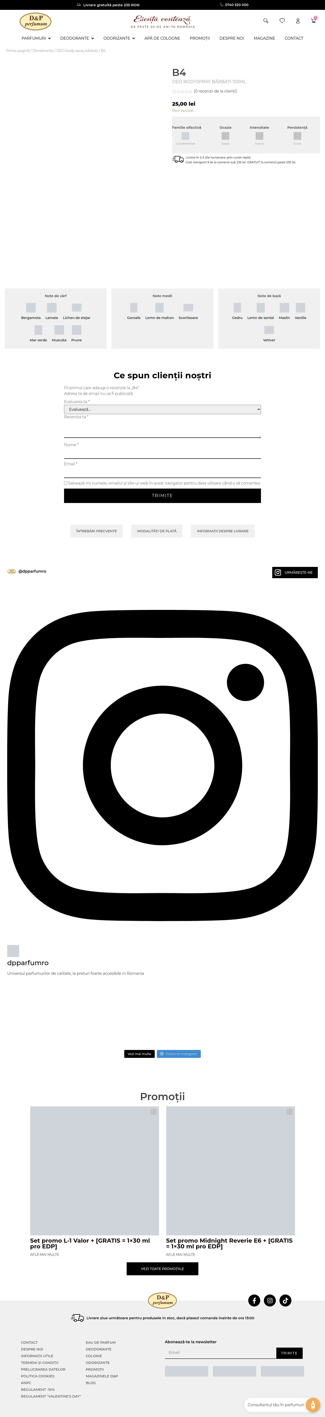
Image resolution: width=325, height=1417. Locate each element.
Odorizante (98, 1343)
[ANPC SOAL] (234, 1352)
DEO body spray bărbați (77, 51)
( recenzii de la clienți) (215, 91)
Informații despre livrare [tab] (222, 513)
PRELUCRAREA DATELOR (43, 1350)
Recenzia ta (76, 399)
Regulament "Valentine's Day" (51, 1377)
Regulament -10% (38, 1370)
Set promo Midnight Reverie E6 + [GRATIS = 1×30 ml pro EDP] (229, 1225)
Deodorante (43, 51)
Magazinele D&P (102, 1357)
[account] (298, 20)
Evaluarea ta (77, 384)
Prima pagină (18, 51)
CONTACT (29, 1323)
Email (70, 446)
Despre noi (32, 1330)
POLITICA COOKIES (38, 1357)
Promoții (95, 1350)
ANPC (26, 1364)
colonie (94, 1337)
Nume (71, 427)
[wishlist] (282, 20)
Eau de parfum (101, 1323)
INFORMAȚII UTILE (37, 1337)
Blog (91, 1364)
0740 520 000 (237, 5)
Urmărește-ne (299, 554)
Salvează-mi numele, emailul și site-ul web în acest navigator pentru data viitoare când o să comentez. (164, 465)
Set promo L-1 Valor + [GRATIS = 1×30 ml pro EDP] (90, 1225)
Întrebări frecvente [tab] (96, 513)
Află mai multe (44, 1237)
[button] (265, 20)
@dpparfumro (32, 553)
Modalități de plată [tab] (157, 513)
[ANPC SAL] (186, 1352)
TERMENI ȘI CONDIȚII (40, 1343)
